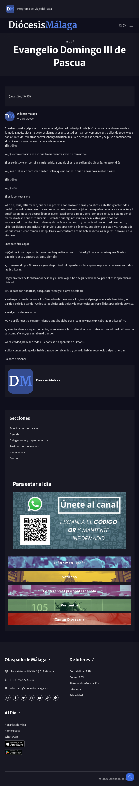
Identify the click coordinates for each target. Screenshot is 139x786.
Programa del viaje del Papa (34, 8)
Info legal (76, 689)
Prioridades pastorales (24, 428)
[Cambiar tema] (121, 25)
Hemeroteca (17, 452)
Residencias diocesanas (24, 446)
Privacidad (76, 695)
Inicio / (69, 41)
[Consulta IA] (130, 777)
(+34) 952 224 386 (22, 680)
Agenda (14, 434)
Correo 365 (77, 677)
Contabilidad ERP (80, 671)
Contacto (15, 458)
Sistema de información (84, 683)
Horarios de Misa (15, 724)
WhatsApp (11, 736)
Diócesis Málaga (27, 113)
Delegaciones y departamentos (29, 440)
